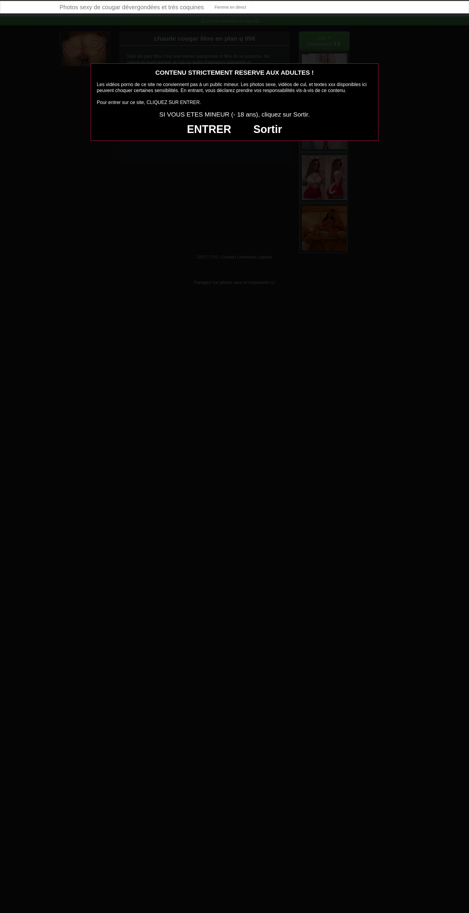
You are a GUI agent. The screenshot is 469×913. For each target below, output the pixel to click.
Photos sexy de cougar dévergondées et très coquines (132, 7)
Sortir (267, 129)
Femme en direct (230, 7)
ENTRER (209, 129)
